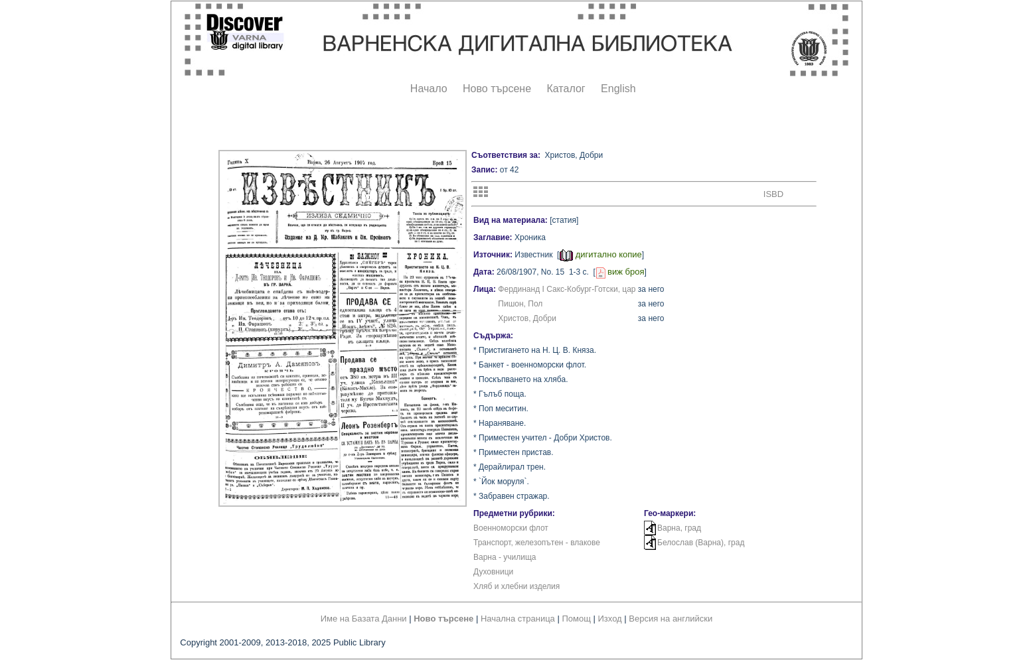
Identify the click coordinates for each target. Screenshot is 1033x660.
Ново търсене (497, 88)
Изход (610, 619)
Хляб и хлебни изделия (516, 586)
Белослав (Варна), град (700, 542)
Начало (428, 88)
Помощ (576, 619)
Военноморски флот (510, 528)
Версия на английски (670, 619)
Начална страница (518, 619)
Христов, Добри (527, 318)
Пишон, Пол (520, 303)
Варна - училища (504, 557)
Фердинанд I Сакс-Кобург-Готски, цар (566, 289)
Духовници (493, 571)
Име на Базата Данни (364, 619)
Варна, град (679, 528)
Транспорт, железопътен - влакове (536, 542)
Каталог (565, 88)
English (618, 88)
